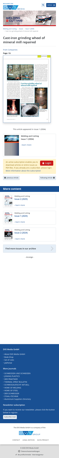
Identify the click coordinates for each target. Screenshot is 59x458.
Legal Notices (28, 440)
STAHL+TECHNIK (11, 396)
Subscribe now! (10, 417)
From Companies (10, 50)
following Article (47, 178)
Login (46, 162)
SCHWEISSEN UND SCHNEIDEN (17, 373)
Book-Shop (8, 357)
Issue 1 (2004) (29, 29)
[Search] (43, 5)
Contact (16, 440)
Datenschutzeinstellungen (30, 451)
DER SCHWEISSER (11, 393)
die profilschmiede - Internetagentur (30, 455)
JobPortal (8, 363)
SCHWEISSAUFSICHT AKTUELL (16, 385)
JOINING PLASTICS (12, 376)
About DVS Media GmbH (14, 354)
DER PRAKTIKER (11, 379)
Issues (21, 29)
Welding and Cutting (10, 29)
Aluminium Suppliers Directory (17, 399)
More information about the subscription (23, 170)
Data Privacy (43, 440)
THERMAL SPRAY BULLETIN (15, 382)
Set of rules (9, 360)
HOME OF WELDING (12, 387)
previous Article (11, 178)
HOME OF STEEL (11, 390)
